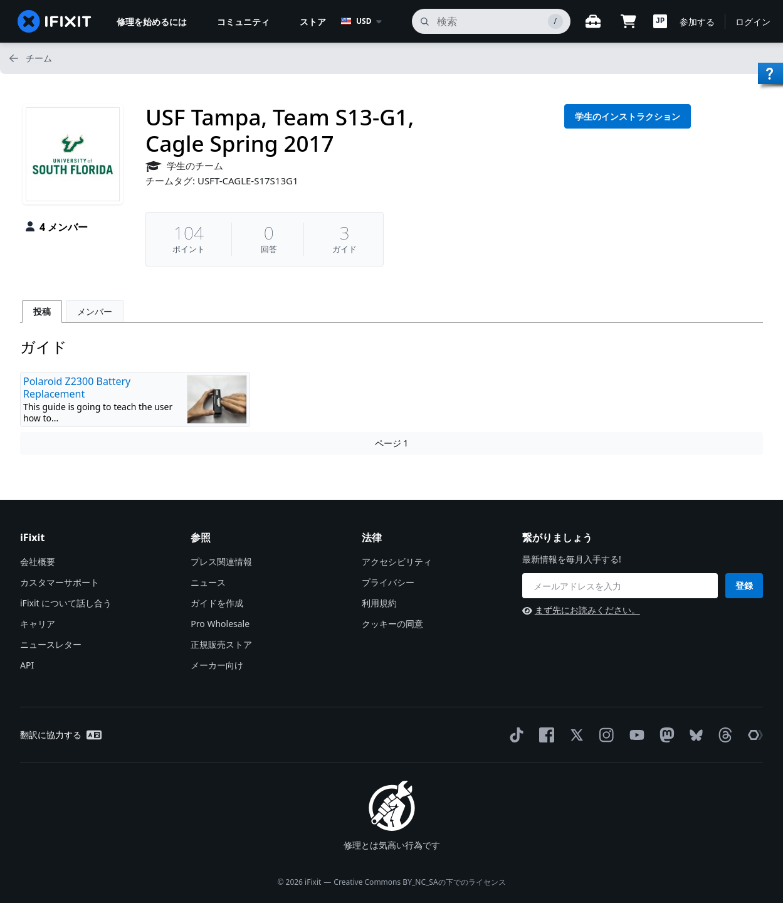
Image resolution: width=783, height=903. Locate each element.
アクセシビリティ (397, 562)
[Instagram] (604, 734)
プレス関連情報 (221, 562)
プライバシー (388, 582)
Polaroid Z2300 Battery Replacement (76, 387)
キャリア (37, 624)
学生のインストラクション (627, 116)
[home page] (55, 21)
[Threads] (723, 734)
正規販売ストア (221, 644)
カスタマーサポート (59, 582)
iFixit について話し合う (66, 603)
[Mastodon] (664, 734)
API (27, 665)
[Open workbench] (593, 21)
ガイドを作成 (217, 603)
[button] (660, 21)
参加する (697, 22)
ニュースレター (50, 644)
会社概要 (37, 562)
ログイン (752, 22)
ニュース (208, 582)
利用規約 (379, 603)
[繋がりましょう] (620, 585)
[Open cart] (628, 21)
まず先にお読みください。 (581, 610)
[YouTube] (634, 734)
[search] (491, 21)
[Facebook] (544, 734)
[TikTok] (514, 734)
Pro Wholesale (220, 624)
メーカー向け (217, 665)
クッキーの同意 (392, 624)
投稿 (42, 311)
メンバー (94, 311)
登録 (744, 585)
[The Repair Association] (753, 734)
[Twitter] (574, 734)
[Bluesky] (694, 735)
